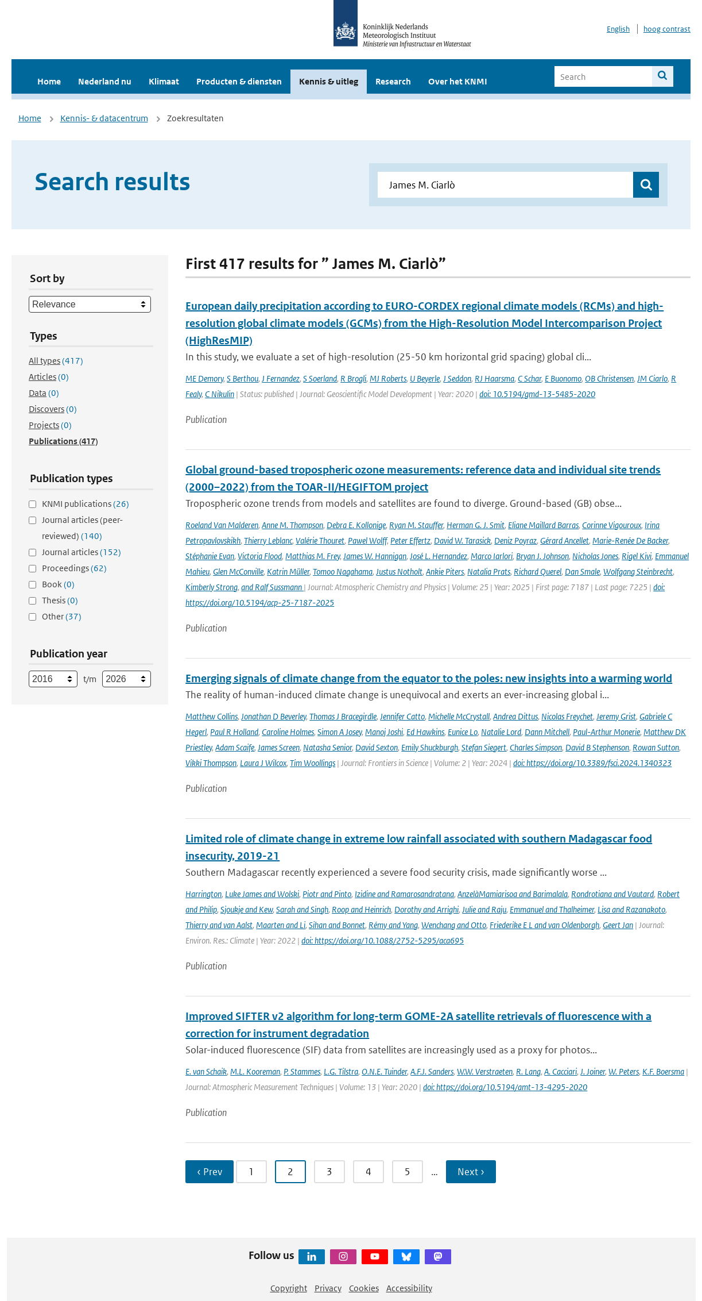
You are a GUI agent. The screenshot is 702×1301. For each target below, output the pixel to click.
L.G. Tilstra (341, 1071)
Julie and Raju (484, 909)
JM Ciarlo (652, 378)
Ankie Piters (445, 571)
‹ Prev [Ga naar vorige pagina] (209, 1171)
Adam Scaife (234, 747)
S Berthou (242, 378)
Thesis (60, 600)
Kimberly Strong (211, 587)
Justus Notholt (399, 571)
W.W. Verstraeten (485, 1071)
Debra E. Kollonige (356, 524)
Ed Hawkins (425, 731)
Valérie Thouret (320, 540)
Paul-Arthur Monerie (606, 731)
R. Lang (528, 1071)
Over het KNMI (457, 81)
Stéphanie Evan (209, 556)
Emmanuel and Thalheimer (552, 909)
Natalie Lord (501, 731)
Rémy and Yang (393, 924)
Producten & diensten (239, 81)
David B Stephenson (597, 747)
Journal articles (81, 551)
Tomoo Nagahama (343, 571)
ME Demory (204, 378)
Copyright (288, 1288)
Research (393, 81)
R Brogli (353, 378)
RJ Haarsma (494, 378)
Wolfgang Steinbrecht (638, 571)
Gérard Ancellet (564, 540)
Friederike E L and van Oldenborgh (544, 924)
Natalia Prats (488, 571)
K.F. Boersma (663, 1071)
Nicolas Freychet (567, 716)
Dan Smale (582, 571)
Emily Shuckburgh (429, 747)
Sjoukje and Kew (246, 909)
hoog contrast (667, 29)
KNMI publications (85, 503)
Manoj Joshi (384, 731)
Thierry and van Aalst (219, 924)
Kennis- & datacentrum (104, 118)
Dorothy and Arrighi (426, 909)
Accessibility (409, 1288)
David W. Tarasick (462, 540)
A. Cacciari (560, 1071)
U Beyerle (425, 378)
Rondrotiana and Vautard (612, 893)
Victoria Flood (260, 556)
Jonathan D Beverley (273, 716)
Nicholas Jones (595, 556)
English (618, 29)
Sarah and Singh (302, 909)
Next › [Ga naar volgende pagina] (470, 1171)
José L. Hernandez (438, 556)
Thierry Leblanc (268, 540)
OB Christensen (609, 378)
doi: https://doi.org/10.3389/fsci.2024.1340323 (592, 762)
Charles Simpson (536, 747)
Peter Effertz (410, 540)
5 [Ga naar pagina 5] (407, 1171)
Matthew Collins (211, 716)
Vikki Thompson (210, 762)
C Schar (529, 378)
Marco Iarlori (492, 556)
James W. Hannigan (374, 556)
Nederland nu (104, 81)
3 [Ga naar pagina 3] (329, 1171)
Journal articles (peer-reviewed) (82, 527)
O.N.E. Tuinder (384, 1071)
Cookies (364, 1288)
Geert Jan (618, 924)
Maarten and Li (280, 924)
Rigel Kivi (636, 556)
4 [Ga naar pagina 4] (368, 1171)
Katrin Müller (288, 571)
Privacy (328, 1288)
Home (49, 81)
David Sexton (376, 747)
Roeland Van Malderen (221, 524)
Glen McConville (238, 571)
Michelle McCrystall (459, 716)
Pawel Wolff (367, 540)
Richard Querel (537, 571)
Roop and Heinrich (361, 909)
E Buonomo (563, 378)
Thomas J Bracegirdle (343, 716)
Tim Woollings (312, 762)
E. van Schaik (206, 1071)
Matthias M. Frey (312, 556)
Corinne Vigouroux (611, 524)
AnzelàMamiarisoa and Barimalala (512, 893)
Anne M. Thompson (292, 524)
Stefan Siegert (483, 747)
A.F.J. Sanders (431, 1071)
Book (58, 584)
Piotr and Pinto (326, 893)
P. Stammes (302, 1071)
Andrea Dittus (515, 716)
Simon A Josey (339, 731)
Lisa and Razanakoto (631, 909)
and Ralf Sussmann (272, 587)
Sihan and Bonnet (337, 924)
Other (62, 616)
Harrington (203, 893)
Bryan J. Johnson (542, 556)
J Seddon (457, 378)
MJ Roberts (388, 378)
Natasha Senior (327, 747)
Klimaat (164, 81)
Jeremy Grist (616, 716)
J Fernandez (281, 378)
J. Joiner (592, 1071)
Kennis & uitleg (328, 81)
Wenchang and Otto (453, 924)
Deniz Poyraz (515, 540)
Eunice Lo (463, 731)
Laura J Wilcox (263, 762)
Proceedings (74, 568)
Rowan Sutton (656, 747)
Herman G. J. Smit (476, 524)
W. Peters (623, 1071)
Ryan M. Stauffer (416, 524)
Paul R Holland (234, 731)
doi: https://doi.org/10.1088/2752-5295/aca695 (382, 940)
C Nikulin (219, 393)
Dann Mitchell (547, 731)
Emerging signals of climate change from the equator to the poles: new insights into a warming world (428, 678)
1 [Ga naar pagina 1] (251, 1171)
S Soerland (320, 378)
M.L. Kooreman (255, 1071)
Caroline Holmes (288, 731)
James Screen (279, 747)
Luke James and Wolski (262, 893)
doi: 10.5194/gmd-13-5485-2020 (537, 393)
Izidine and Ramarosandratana (404, 893)
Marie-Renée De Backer (630, 540)
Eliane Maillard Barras (543, 524)
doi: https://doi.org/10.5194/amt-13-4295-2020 (505, 1086)
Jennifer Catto (402, 716)
